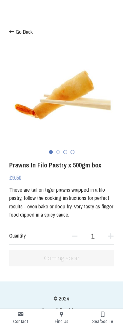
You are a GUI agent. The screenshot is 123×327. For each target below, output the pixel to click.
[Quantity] (93, 236)
